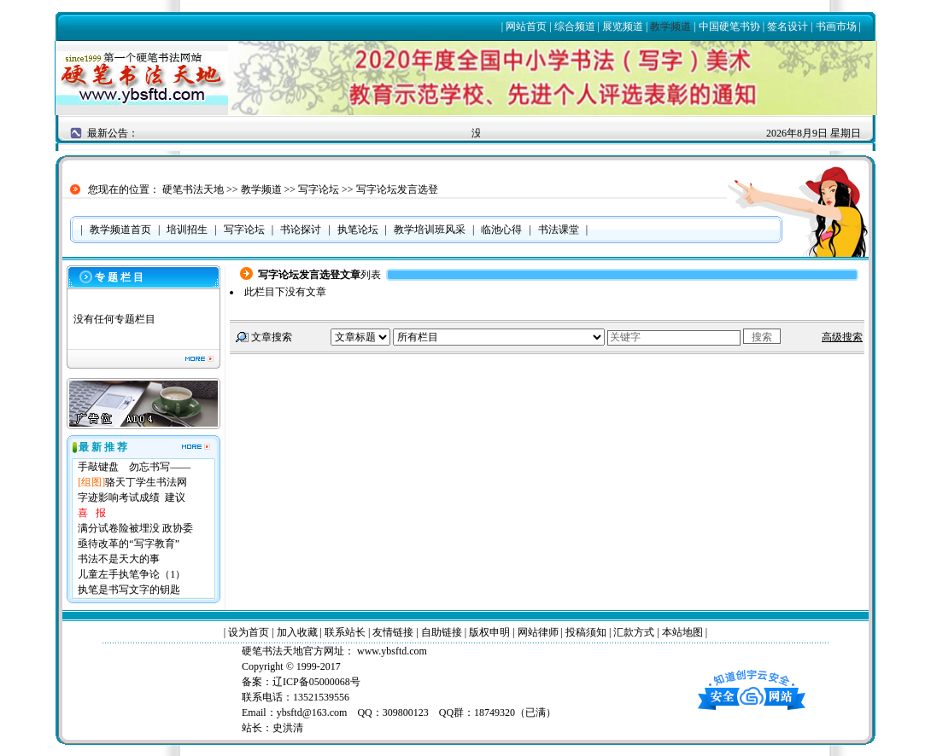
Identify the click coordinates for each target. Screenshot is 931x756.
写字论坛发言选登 (397, 189)
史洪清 (287, 728)
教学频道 (670, 26)
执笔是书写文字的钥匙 (129, 590)
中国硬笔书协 (729, 26)
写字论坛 (318, 189)
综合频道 (574, 26)
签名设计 (787, 26)
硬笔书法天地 (193, 189)
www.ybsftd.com (390, 651)
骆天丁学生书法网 (146, 482)
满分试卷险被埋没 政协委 (135, 528)
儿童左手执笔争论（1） (131, 574)
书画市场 (836, 26)
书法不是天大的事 (119, 559)
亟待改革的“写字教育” (128, 544)
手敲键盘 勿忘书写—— (134, 467)
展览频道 (622, 26)
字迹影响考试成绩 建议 (131, 497)
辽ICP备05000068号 (316, 682)
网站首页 (526, 26)
